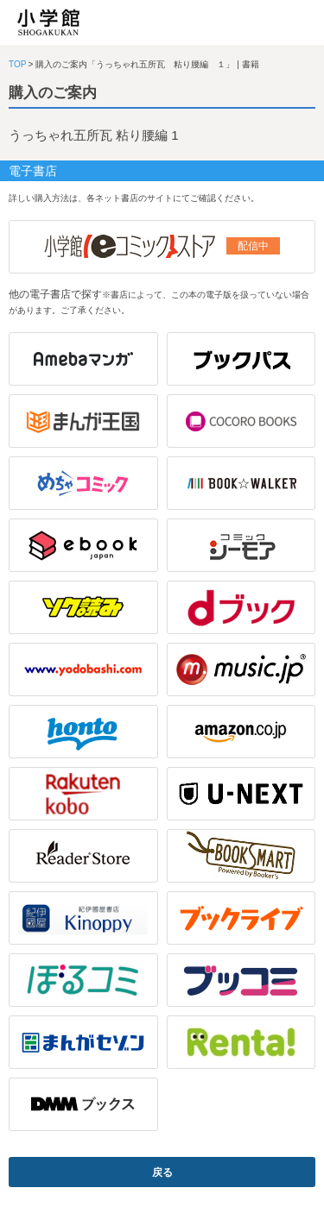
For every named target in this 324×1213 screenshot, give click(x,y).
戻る (162, 1172)
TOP (17, 64)
